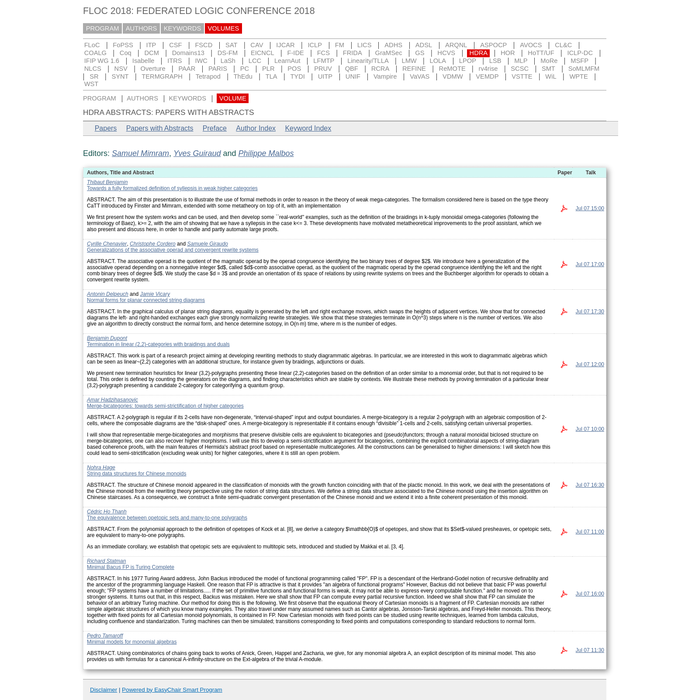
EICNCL (262, 52)
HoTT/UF (541, 52)
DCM (152, 52)
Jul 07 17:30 (590, 311)
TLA (271, 76)
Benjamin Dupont (107, 338)
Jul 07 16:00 (590, 594)
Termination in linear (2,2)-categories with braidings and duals (158, 344)
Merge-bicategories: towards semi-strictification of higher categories (165, 406)
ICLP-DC (580, 52)
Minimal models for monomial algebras (131, 642)
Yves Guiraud (197, 153)
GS (419, 52)
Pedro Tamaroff (105, 636)
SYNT (119, 76)
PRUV (323, 68)
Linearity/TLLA (368, 60)
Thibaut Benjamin (107, 182)
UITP (325, 76)
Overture (153, 68)
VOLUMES (223, 28)
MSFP (579, 60)
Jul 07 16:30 (590, 485)
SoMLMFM (584, 68)
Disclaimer (103, 689)
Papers (106, 128)
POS (294, 68)
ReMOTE (452, 68)
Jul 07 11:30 (590, 650)
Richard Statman (106, 561)
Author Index (256, 128)
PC (244, 68)
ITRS (174, 60)
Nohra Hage (101, 467)
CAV (256, 45)
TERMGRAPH (162, 76)
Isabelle (143, 60)
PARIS (217, 68)
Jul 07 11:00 (590, 532)
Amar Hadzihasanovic (112, 400)
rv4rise (488, 68)
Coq (125, 52)
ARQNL (456, 45)
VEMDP (487, 76)
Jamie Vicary (155, 294)
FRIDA (352, 52)
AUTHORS (141, 28)
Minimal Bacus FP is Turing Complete (130, 567)
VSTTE (522, 76)
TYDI (297, 76)
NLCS (92, 68)
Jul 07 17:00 (590, 264)
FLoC (92, 45)
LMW (408, 60)
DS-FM (228, 52)
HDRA (479, 52)
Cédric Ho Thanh (107, 512)
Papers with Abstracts (160, 128)
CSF (175, 45)
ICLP (315, 45)
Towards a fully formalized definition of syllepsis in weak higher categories (172, 188)
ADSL (423, 45)
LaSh (228, 60)
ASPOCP (493, 45)
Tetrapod (208, 76)
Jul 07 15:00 (590, 208)
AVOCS (531, 45)
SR (94, 76)
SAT (231, 45)
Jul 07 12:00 (590, 364)
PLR (268, 68)
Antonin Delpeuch (107, 294)
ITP (151, 45)
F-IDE (295, 52)
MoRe (548, 60)
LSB (495, 60)
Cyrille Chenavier (107, 244)
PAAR (186, 68)
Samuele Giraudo (207, 244)
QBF (351, 68)
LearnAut (287, 60)
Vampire (385, 76)
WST (91, 83)
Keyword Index (308, 128)
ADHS (393, 45)
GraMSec (388, 52)
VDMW (453, 76)
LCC (255, 60)
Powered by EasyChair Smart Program (172, 689)
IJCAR (285, 45)
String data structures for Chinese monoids (136, 474)
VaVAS (419, 76)
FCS (323, 52)
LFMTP (323, 60)
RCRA (380, 68)
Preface (215, 128)
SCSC (520, 68)
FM (339, 45)
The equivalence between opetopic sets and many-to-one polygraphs (167, 518)
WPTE (578, 76)
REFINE (414, 68)
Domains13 (188, 52)
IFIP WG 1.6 (101, 60)
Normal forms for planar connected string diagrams (146, 300)
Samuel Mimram (140, 153)
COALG (95, 52)
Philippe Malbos (266, 153)
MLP (520, 60)
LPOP (467, 60)
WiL (550, 76)
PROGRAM (102, 28)
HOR (508, 52)
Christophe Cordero (153, 244)
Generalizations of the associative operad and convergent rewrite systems (173, 250)
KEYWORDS (182, 28)
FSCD (203, 45)
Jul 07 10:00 (590, 429)
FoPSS (123, 45)
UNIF (353, 76)
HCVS (446, 52)
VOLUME (232, 98)
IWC (201, 60)
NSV (121, 68)
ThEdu (243, 76)
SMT (548, 68)
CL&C (563, 45)
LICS (364, 45)
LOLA (438, 60)
